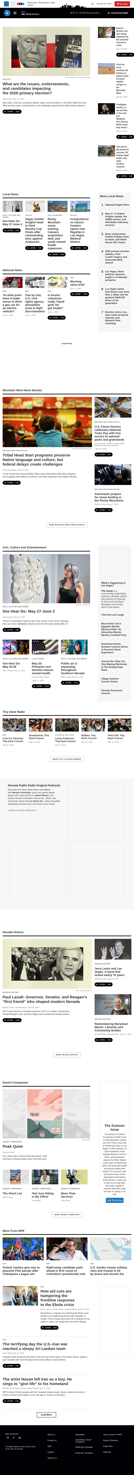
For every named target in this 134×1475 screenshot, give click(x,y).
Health (73, 215)
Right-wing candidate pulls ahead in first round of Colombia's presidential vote (65, 1271)
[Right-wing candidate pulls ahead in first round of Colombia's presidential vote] (67, 1248)
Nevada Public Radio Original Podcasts (34, 785)
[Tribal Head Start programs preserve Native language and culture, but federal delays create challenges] (47, 422)
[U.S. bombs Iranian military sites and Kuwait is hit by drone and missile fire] (110, 1248)
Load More (46, 1415)
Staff (49, 1446)
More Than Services (68, 1195)
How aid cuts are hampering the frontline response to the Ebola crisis (57, 1298)
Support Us (52, 1458)
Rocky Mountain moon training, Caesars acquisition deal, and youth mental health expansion (56, 233)
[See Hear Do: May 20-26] (16, 647)
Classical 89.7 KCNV (64, 735)
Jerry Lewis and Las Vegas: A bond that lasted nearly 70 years (109, 972)
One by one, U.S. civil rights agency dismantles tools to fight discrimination (35, 303)
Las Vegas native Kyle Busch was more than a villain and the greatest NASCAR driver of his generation (117, 296)
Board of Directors (110, 1440)
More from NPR (13, 1230)
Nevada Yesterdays (21, 792)
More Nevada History (67, 1055)
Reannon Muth (9, 1152)
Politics (7, 79)
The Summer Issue (115, 1127)
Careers (50, 1452)
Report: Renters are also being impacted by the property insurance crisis (122, 36)
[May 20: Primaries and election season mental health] (45, 647)
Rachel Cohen (100, 504)
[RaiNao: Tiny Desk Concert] (93, 725)
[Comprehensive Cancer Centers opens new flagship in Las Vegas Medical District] (80, 206)
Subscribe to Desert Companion (83, 1441)
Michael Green (100, 979)
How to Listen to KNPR (112, 1435)
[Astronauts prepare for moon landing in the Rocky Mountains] (113, 474)
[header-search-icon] (92, 3)
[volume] (15, 13)
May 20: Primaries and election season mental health (42, 668)
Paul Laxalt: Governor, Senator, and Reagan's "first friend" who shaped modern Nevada (45, 999)
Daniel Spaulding (9, 470)
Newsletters (104, 4)
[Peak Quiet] (46, 1113)
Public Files (108, 1446)
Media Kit (107, 1452)
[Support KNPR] (114, 1321)
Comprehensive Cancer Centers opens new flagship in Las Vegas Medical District (79, 230)
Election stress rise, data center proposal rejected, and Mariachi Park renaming (116, 318)
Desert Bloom (42, 795)
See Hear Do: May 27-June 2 (12, 222)
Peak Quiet (13, 1146)
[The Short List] (16, 1177)
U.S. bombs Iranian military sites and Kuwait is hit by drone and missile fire (108, 1271)
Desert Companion (15, 1082)
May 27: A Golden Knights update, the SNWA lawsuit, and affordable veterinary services (116, 219)
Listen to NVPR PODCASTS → (23, 810)
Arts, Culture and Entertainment (24, 547)
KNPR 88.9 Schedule (84, 1447)
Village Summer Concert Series (110, 680)
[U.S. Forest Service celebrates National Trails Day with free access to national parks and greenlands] (113, 407)
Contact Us (51, 1440)
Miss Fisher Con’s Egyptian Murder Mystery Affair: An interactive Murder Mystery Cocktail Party (113, 629)
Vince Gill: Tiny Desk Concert (116, 737)
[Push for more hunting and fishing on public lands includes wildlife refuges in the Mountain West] (106, 68)
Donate (123, 4)
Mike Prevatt (8, 617)
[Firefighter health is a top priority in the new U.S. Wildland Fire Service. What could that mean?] (106, 108)
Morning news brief (77, 283)
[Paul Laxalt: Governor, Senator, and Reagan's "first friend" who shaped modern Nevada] (47, 964)
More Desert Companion (67, 1215)
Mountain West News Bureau (22, 390)
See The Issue (114, 1200)
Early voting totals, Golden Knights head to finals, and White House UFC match (117, 238)
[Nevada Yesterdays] (97, 812)
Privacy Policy (30, 1447)
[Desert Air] (37, 871)
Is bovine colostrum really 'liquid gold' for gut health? (56, 301)
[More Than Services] (74, 1177)
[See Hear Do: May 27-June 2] (13, 206)
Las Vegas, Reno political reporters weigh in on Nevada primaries (116, 275)
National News (12, 270)
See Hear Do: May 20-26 (11, 665)
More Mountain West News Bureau (67, 525)
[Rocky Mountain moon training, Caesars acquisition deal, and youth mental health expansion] (58, 206)
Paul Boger (7, 99)
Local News (10, 194)
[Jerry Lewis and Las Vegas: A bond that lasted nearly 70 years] (113, 949)
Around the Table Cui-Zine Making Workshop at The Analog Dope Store (114, 665)
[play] (7, 13)
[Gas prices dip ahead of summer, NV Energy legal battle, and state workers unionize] (106, 150)
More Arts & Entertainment (67, 759)
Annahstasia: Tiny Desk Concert (39, 737)
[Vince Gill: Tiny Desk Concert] (119, 725)
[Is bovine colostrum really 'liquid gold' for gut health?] (58, 282)
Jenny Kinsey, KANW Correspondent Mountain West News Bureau (109, 444)
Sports (28, 215)
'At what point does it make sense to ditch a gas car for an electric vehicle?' (12, 303)
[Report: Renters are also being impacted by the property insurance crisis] (106, 32)
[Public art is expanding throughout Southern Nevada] (74, 647)
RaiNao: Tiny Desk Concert (89, 737)
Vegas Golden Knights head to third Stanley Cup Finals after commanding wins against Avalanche (34, 230)
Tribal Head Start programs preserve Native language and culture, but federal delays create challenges (36, 459)
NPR (4, 291)
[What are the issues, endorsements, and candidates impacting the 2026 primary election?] (46, 51)
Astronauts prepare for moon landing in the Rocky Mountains (109, 497)
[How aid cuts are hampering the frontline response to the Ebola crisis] (20, 1296)
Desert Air (38, 801)
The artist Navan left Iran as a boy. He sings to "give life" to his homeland (37, 1381)
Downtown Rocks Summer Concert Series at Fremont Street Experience (114, 648)
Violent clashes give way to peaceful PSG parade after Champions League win (21, 1271)
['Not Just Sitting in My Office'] (45, 1177)
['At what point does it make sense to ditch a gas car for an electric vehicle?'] (13, 282)
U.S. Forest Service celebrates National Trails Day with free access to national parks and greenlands (109, 433)
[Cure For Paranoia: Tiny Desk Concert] (14, 725)
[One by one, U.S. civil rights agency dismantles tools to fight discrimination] (35, 282)
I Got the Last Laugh (112, 615)
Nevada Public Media (40, 677)
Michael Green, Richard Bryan (15, 1007)
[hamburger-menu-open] (6, 3)
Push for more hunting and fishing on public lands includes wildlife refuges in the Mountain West (122, 78)
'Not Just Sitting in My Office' (43, 1195)
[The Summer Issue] (114, 1100)
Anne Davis (65, 1200)
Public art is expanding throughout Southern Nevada (73, 668)
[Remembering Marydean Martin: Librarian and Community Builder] (113, 1004)
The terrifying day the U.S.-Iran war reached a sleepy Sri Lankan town (35, 1346)
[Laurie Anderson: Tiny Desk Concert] (67, 725)
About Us (51, 1435)
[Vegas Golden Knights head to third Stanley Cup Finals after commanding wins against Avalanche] (35, 206)
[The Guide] (115, 562)
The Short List (12, 1193)
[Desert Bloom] (97, 871)
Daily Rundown (55, 215)
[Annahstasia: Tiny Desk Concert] (40, 725)
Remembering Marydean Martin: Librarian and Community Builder (111, 1027)
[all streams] (118, 13)
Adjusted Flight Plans (117, 205)
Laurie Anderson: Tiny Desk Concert (65, 740)
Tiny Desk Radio (14, 711)
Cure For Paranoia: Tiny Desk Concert (13, 740)
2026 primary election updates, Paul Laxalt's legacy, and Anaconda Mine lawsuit (117, 257)
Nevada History (13, 932)
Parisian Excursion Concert (111, 692)
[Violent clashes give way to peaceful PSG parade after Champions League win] (23, 1248)
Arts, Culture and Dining (11, 216)
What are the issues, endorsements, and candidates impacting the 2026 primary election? (36, 88)
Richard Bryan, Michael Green (107, 1034)
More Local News (111, 196)
